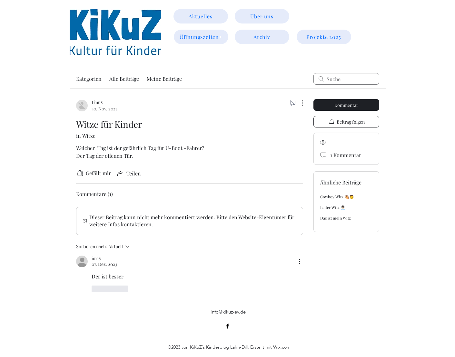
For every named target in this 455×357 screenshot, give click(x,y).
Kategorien (89, 78)
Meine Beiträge (164, 78)
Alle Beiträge (124, 78)
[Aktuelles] (200, 16)
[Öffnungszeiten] (201, 37)
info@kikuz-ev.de (228, 312)
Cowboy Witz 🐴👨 (337, 196)
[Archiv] (262, 37)
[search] (346, 79)
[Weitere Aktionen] (299, 103)
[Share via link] (128, 173)
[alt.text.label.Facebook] (227, 326)
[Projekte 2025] (324, 37)
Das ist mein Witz (335, 218)
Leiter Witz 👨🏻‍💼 (332, 207)
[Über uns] (262, 16)
